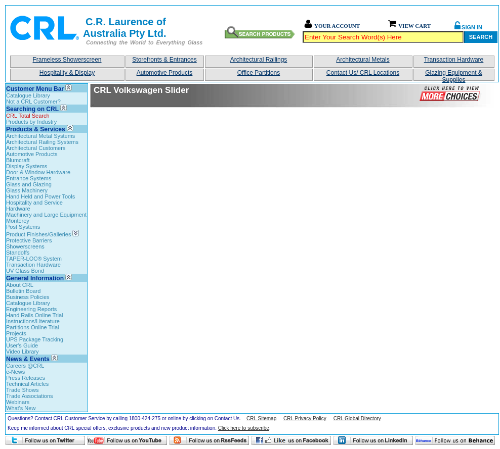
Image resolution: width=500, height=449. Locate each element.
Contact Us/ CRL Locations (362, 72)
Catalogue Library (28, 95)
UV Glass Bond (25, 271)
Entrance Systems (28, 178)
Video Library (22, 351)
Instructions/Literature (33, 321)
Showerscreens (25, 246)
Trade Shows (22, 390)
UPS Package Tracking (34, 339)
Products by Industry (31, 122)
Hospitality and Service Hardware (34, 205)
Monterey (17, 221)
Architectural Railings (258, 59)
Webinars (17, 402)
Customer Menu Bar (35, 88)
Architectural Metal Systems (40, 136)
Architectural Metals (362, 59)
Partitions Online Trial (32, 327)
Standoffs (17, 253)
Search (480, 37)
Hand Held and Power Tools (40, 196)
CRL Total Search (28, 116)
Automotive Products (165, 72)
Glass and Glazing (29, 184)
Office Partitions (258, 72)
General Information (35, 278)
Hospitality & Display (67, 72)
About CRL (19, 285)
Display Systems (26, 166)
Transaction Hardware (454, 59)
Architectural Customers (35, 148)
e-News (15, 372)
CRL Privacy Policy (304, 418)
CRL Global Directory (357, 418)
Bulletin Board (23, 291)
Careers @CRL (25, 366)
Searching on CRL (32, 109)
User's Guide (22, 345)
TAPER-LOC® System (34, 259)
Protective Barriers (29, 240)
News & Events (28, 359)
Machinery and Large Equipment (46, 215)
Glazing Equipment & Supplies (453, 75)
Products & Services (35, 129)
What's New (20, 408)
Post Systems (23, 227)
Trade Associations (29, 396)
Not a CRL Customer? (33, 101)
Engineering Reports (31, 309)
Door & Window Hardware (38, 172)
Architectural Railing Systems (42, 142)
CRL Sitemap (261, 418)
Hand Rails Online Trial (34, 315)
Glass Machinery (27, 190)
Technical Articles (27, 384)
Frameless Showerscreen (66, 59)
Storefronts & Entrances (164, 59)
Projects (16, 333)
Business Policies (28, 297)
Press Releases (25, 378)
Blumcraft (17, 160)
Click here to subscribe (243, 428)
